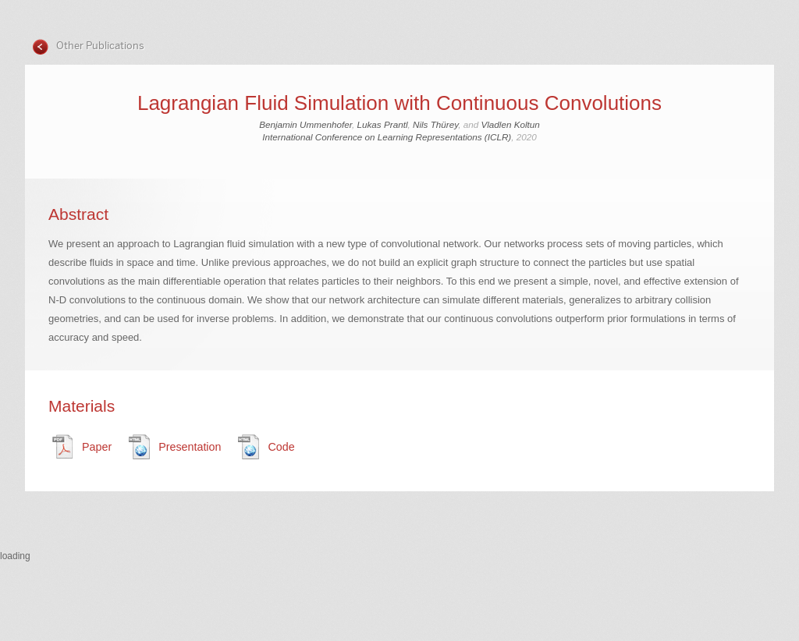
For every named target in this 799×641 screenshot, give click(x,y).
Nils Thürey (435, 124)
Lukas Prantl (382, 124)
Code (281, 447)
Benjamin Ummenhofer (305, 124)
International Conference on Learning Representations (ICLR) (386, 137)
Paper (97, 447)
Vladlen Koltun (510, 124)
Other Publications (99, 45)
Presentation (189, 447)
